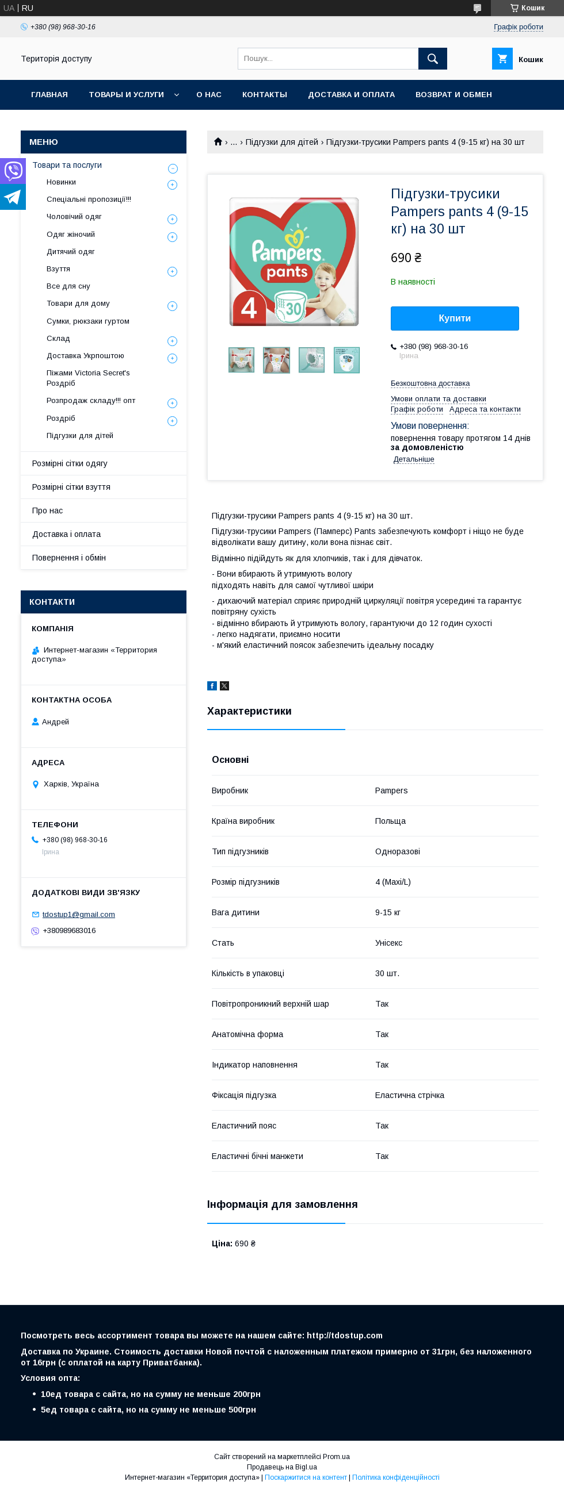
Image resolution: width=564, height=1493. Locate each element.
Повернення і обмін (69, 557)
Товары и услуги (126, 94)
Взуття (58, 268)
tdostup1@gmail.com (79, 914)
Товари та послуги (67, 165)
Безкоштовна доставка (430, 383)
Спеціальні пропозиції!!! (89, 199)
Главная (49, 94)
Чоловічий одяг (74, 216)
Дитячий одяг (71, 251)
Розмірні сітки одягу (70, 463)
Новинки (61, 182)
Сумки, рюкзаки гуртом (88, 321)
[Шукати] (432, 59)
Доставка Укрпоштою (85, 355)
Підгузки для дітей (282, 142)
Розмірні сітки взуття (71, 487)
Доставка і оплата (66, 534)
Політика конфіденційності (396, 1477)
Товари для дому (78, 303)
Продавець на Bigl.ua (282, 1467)
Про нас (47, 510)
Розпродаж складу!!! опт (91, 400)
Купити (455, 318)
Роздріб (61, 418)
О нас (209, 94)
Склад (58, 338)
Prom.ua (336, 1457)
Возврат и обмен (454, 94)
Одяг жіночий (71, 234)
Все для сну (68, 286)
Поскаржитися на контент (306, 1477)
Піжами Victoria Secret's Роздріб (88, 378)
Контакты (264, 94)
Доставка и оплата (351, 94)
